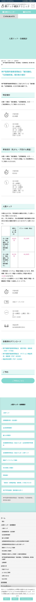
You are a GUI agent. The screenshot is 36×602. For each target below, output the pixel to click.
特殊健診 (5, 468)
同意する (7, 598)
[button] (18, 373)
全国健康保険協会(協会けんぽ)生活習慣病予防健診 (15, 534)
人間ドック (6, 406)
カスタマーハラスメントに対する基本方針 (15, 586)
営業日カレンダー (9, 12)
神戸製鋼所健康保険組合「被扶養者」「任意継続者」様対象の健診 (18, 492)
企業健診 (4, 555)
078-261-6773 (10, 16)
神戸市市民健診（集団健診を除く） (13, 483)
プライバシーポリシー (8, 583)
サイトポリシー (6, 579)
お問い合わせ (5, 569)
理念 (3, 514)
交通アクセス (5, 562)
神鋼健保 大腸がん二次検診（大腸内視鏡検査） (14, 547)
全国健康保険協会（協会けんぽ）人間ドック (16, 446)
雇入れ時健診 (7, 428)
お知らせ (4, 559)
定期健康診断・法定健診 (10, 413)
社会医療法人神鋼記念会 (28, 1)
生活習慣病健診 (7, 421)
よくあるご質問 (6, 565)
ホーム (3, 511)
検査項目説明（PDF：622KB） (13, 352)
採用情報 (4, 575)
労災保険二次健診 (8, 461)
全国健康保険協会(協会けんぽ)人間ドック (13, 537)
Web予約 (28, 12)
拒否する (15, 598)
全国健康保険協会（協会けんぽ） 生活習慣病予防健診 (18, 437)
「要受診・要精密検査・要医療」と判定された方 (17, 476)
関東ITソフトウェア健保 (10, 453)
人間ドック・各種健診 (18, 397)
